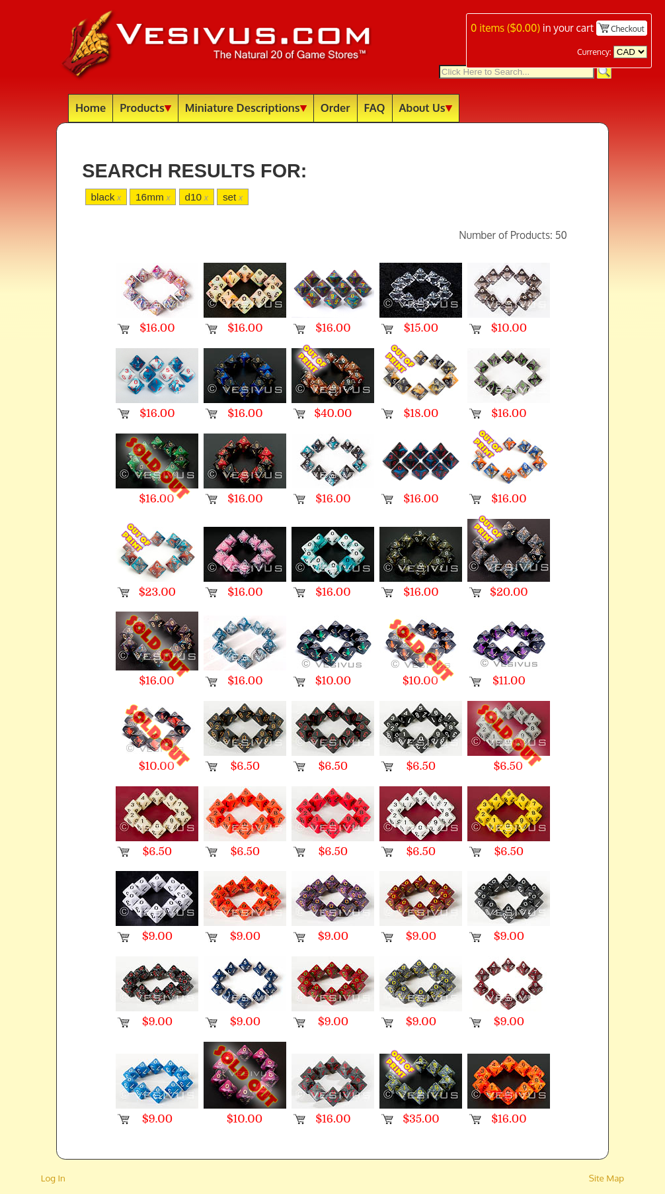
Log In (53, 1177)
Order (335, 108)
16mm (153, 197)
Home (90, 108)
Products (145, 108)
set (233, 197)
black (106, 197)
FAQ (374, 108)
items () (505, 27)
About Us (425, 108)
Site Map (607, 1177)
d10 (196, 197)
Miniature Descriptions (246, 108)
